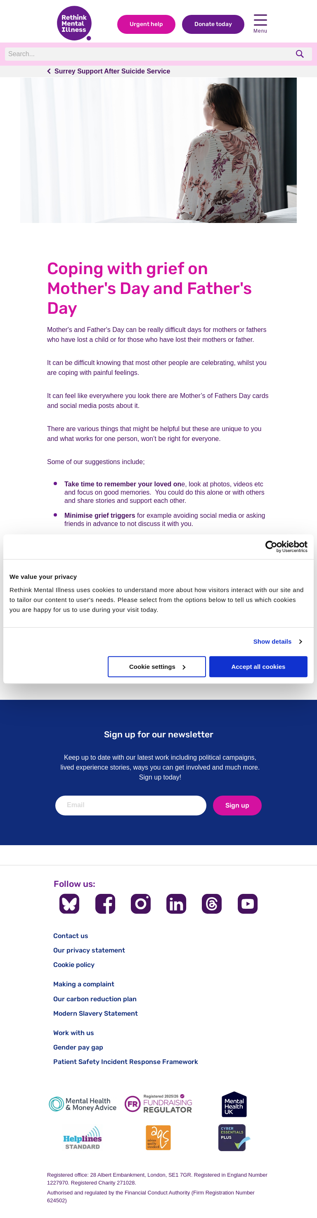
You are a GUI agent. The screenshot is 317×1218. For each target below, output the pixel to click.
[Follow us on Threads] (212, 904)
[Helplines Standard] (82, 1137)
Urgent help (146, 24)
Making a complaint (83, 984)
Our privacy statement (89, 950)
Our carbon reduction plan (95, 999)
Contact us (70, 936)
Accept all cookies (258, 666)
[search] (300, 54)
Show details (272, 641)
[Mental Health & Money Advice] (82, 1104)
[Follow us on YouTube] (247, 904)
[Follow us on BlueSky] (69, 904)
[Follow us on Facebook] (105, 904)
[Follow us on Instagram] (141, 904)
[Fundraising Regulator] (158, 1104)
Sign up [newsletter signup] (237, 805)
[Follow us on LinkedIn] (176, 904)
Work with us (73, 1033)
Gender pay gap (78, 1047)
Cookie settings (157, 666)
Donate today (213, 24)
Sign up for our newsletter (158, 734)
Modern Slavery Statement (95, 1013)
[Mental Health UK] (234, 1104)
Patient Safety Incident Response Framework (125, 1062)
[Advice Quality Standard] (158, 1137)
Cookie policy (74, 965)
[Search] (118, 54)
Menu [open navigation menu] (260, 24)
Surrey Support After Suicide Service (112, 71)
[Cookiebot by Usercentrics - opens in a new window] (271, 546)
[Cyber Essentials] (234, 1137)
